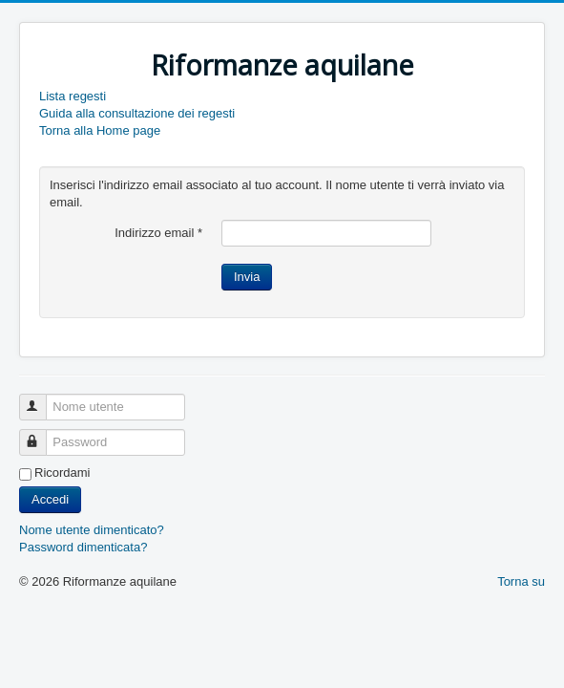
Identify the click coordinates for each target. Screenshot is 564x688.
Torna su (521, 581)
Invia (247, 276)
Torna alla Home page (99, 130)
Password (41, 434)
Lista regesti (72, 96)
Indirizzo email (158, 233)
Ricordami (62, 472)
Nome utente (41, 398)
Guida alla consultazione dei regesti (137, 113)
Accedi (50, 499)
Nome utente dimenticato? (91, 530)
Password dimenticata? (83, 547)
